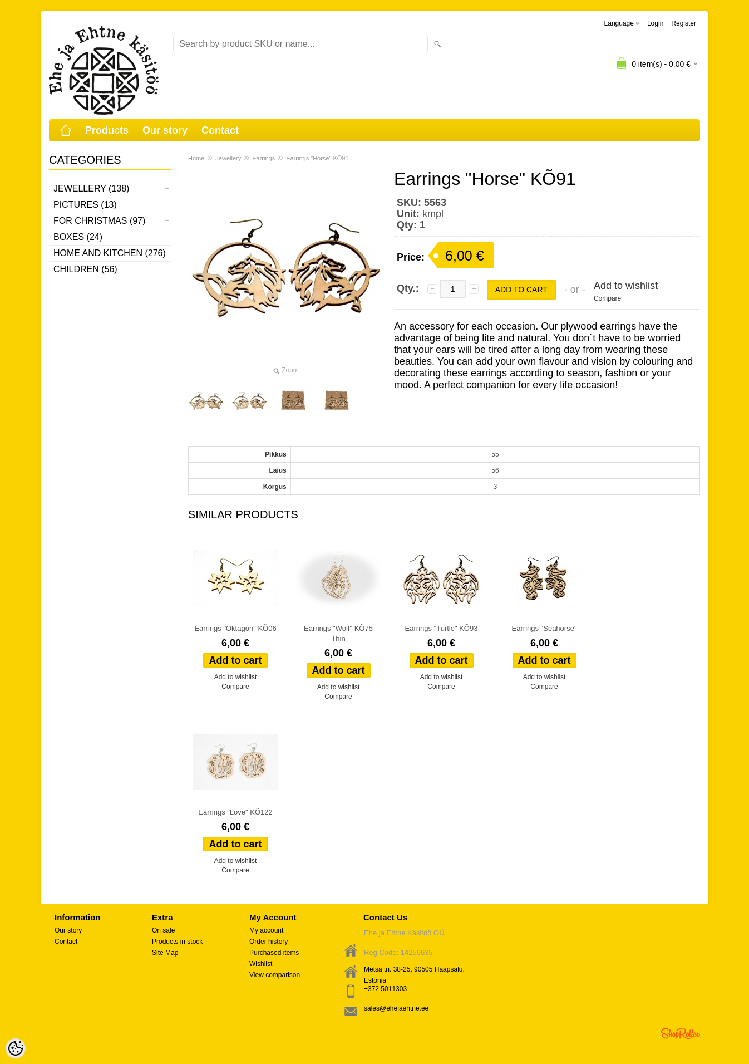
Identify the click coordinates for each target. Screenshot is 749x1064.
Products (107, 130)
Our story (165, 130)
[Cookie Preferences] (16, 1048)
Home (196, 158)
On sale (163, 930)
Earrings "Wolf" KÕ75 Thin (338, 633)
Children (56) (85, 269)
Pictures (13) (85, 204)
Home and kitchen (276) (109, 253)
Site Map (165, 953)
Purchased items (274, 953)
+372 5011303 (385, 989)
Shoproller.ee (680, 1033)
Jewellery (228, 158)
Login (655, 23)
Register (683, 23)
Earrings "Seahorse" (544, 628)
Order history (268, 941)
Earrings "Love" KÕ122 (235, 812)
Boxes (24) (77, 237)
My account (266, 930)
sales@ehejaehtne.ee (396, 1008)
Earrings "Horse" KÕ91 (317, 158)
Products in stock (177, 941)
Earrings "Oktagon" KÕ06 (235, 628)
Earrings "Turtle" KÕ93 (441, 628)
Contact (220, 130)
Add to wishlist (626, 285)
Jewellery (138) (91, 188)
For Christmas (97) (99, 220)
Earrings (263, 158)
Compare (607, 298)
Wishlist (260, 964)
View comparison (274, 975)
